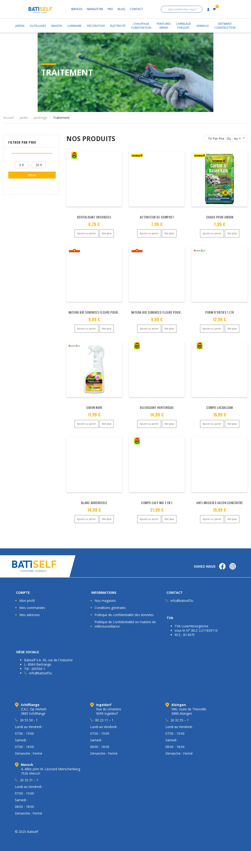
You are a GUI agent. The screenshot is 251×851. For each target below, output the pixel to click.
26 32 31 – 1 (29, 780)
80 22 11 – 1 (104, 720)
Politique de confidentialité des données (124, 615)
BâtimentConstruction (225, 26)
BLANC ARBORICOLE (94, 502)
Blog (121, 9)
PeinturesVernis (163, 26)
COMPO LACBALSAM (219, 407)
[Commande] (226, 138)
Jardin (19, 26)
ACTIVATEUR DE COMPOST (157, 217)
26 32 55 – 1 (179, 720)
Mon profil (27, 600)
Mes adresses (29, 615)
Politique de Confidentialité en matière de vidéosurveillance (125, 624)
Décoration (96, 26)
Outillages (38, 26)
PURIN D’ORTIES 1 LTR (219, 312)
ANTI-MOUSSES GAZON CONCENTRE (219, 502)
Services (76, 9)
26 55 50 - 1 (29, 720)
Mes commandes (32, 607)
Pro (110, 9)
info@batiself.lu (181, 600)
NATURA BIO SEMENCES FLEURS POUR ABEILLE (161, 312)
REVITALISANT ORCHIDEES (94, 217)
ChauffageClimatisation (141, 26)
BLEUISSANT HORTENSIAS (157, 407)
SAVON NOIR (94, 407)
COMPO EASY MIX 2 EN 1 (157, 502)
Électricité (118, 26)
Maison (56, 26)
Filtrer (32, 175)
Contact (136, 9)
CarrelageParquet (183, 26)
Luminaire (74, 26)
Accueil (8, 117)
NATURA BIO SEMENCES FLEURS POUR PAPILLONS (101, 312)
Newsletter (95, 9)
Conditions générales (110, 607)
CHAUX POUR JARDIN (219, 217)
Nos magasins (105, 600)
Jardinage (40, 117)
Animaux (202, 26)
